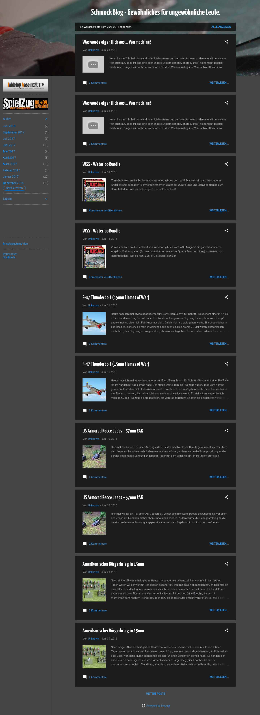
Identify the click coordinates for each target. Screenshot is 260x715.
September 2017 (13, 132)
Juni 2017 (9, 145)
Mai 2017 (9, 151)
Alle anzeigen (221, 27)
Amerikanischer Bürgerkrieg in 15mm (113, 564)
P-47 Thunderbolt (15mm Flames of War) (116, 297)
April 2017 (9, 157)
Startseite (9, 257)
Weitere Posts (155, 693)
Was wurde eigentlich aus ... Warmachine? (117, 42)
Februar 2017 (11, 170)
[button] (226, 42)
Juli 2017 (9, 138)
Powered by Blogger (155, 705)
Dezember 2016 (13, 183)
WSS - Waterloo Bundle (101, 164)
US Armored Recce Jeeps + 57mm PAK (113, 431)
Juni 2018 (9, 126)
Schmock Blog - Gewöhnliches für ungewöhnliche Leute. (155, 12)
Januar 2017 (10, 176)
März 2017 (10, 164)
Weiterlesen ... (219, 82)
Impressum (10, 254)
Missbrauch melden (15, 243)
